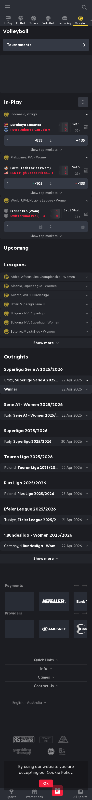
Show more (46, 342)
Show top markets (45, 150)
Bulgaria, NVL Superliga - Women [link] (35, 322)
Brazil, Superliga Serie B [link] (28, 304)
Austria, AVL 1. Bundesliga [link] (30, 295)
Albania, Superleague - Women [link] (34, 286)
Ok (46, 783)
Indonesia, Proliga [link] (24, 114)
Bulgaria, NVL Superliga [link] (28, 313)
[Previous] (76, 585)
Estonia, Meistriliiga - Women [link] (33, 332)
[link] (8, 20)
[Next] (84, 585)
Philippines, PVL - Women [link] (29, 157)
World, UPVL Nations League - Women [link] (39, 201)
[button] (46, 114)
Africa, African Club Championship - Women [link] (43, 277)
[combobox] (25, 702)
